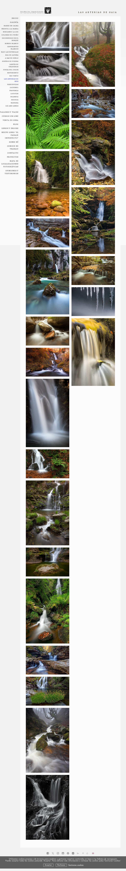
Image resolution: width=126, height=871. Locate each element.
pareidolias (12, 84)
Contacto (12, 152)
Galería (14, 22)
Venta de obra (10, 120)
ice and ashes (12, 105)
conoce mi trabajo (12, 147)
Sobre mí (13, 141)
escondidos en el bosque (10, 39)
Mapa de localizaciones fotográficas (9, 163)
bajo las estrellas (9, 51)
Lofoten (14, 93)
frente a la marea (9, 28)
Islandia (14, 96)
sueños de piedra (10, 61)
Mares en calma (11, 25)
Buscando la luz (10, 31)
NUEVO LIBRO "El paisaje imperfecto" (10, 135)
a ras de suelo (11, 58)
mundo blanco (11, 43)
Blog (15, 124)
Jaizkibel (14, 87)
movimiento (13, 72)
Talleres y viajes (9, 112)
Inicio (15, 18)
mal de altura (11, 55)
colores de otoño (9, 34)
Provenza (13, 90)
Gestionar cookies (76, 865)
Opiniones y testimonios (11, 172)
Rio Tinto (13, 75)
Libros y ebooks (10, 128)
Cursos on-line (10, 116)
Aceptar (48, 865)
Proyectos (12, 156)
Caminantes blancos (13, 47)
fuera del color (10, 69)
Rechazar (61, 865)
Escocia (14, 99)
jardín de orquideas (13, 65)
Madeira (14, 102)
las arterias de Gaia (11, 79)
